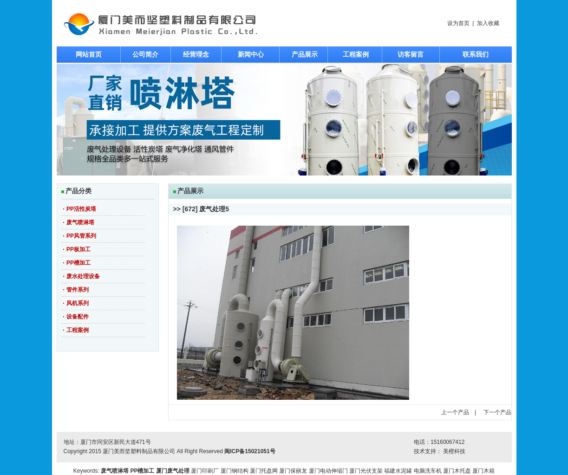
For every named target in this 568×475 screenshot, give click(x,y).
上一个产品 (455, 412)
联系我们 (476, 54)
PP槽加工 (78, 263)
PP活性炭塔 (81, 209)
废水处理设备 (83, 276)
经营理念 (196, 54)
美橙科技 (454, 451)
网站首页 (89, 54)
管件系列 (77, 289)
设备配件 (77, 316)
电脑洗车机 (428, 471)
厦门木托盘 (457, 471)
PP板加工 (78, 249)
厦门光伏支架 (366, 471)
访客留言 (411, 54)
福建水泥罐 (398, 471)
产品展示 (305, 54)
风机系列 (77, 303)
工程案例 (356, 54)
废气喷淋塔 (80, 222)
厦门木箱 (483, 471)
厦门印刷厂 (205, 471)
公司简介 (145, 54)
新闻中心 (251, 54)
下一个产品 (497, 412)
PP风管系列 (81, 236)
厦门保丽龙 (293, 471)
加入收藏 (488, 23)
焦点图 (284, 120)
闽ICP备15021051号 (249, 451)
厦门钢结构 (234, 471)
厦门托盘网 (264, 471)
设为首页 (458, 23)
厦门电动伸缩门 (328, 471)
